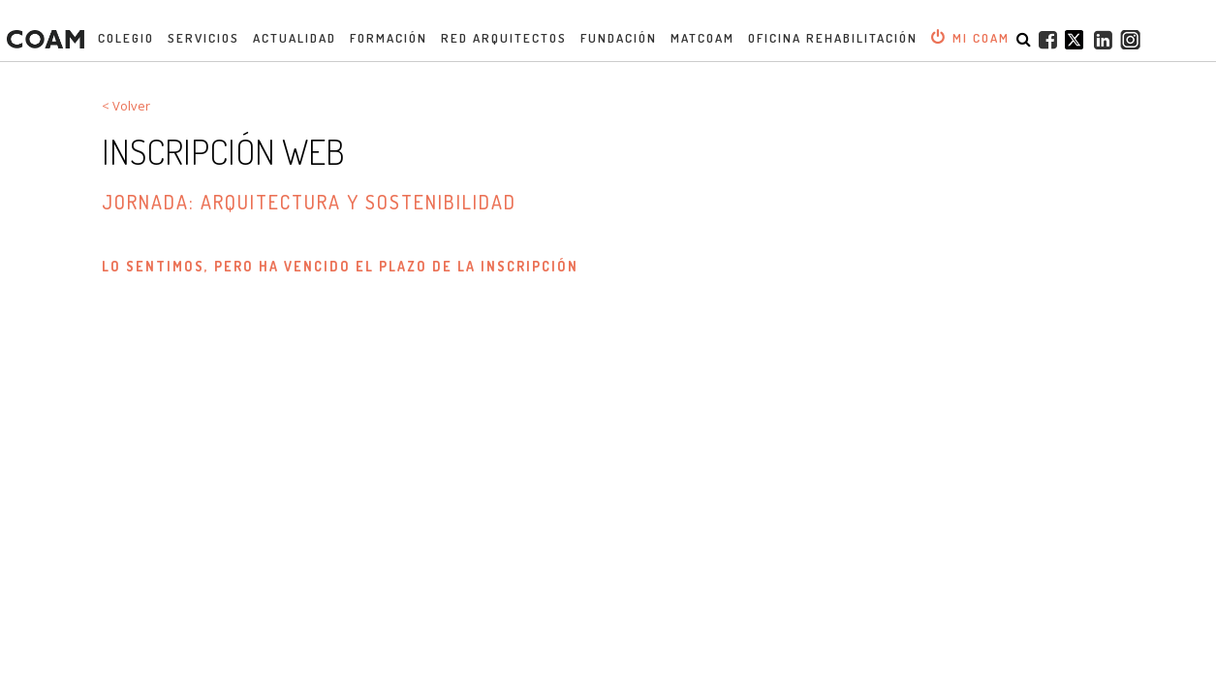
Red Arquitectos (504, 38)
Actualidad (294, 38)
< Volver (126, 105)
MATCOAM (702, 38)
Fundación (618, 38)
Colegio (126, 38)
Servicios (203, 38)
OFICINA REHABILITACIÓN (833, 38)
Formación (388, 38)
